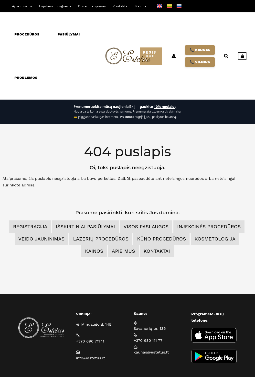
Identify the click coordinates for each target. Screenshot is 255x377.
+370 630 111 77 (148, 340)
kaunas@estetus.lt (151, 352)
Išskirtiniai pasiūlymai (85, 226)
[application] (30, 6)
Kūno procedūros (161, 239)
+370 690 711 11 (90, 341)
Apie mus (123, 251)
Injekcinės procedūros (209, 226)
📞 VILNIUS (200, 62)
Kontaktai (157, 251)
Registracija (30, 226)
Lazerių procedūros (100, 239)
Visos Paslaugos (146, 226)
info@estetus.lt (90, 358)
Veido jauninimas (41, 239)
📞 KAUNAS (200, 50)
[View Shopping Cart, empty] (242, 56)
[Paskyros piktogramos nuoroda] (173, 56)
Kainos (94, 251)
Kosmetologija (214, 239)
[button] (22, 6)
